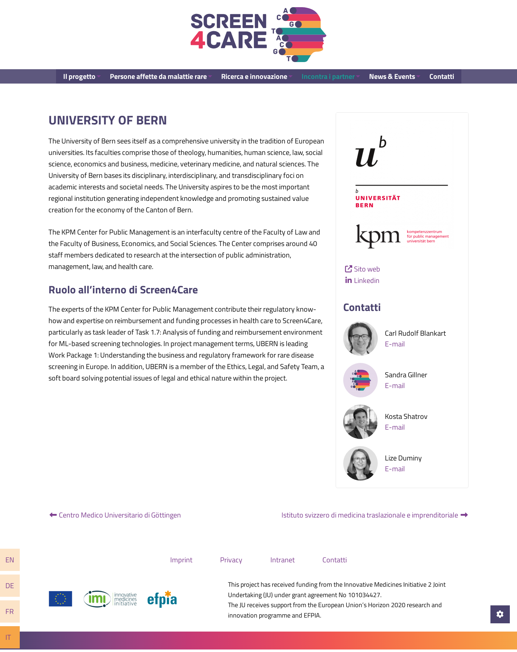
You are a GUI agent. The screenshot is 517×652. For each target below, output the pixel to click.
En (9, 559)
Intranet (282, 561)
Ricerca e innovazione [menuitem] (253, 84)
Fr (9, 611)
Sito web (367, 271)
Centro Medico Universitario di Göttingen (114, 517)
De (9, 585)
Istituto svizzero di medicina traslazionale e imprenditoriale (375, 517)
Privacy (231, 561)
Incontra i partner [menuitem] (328, 84)
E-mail (395, 345)
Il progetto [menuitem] (75, 84)
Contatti (334, 561)
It (8, 637)
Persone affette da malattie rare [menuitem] (155, 84)
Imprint (181, 561)
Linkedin (366, 282)
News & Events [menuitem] (395, 84)
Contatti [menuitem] (446, 84)
